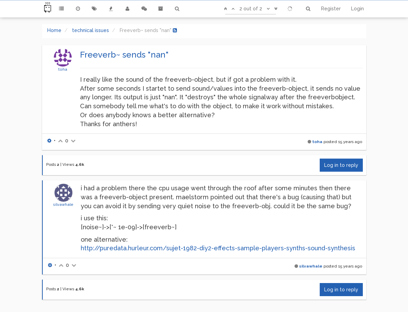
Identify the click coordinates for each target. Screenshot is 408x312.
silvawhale (63, 204)
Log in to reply (341, 165)
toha (62, 69)
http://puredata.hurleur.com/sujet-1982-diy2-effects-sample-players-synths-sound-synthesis (218, 248)
